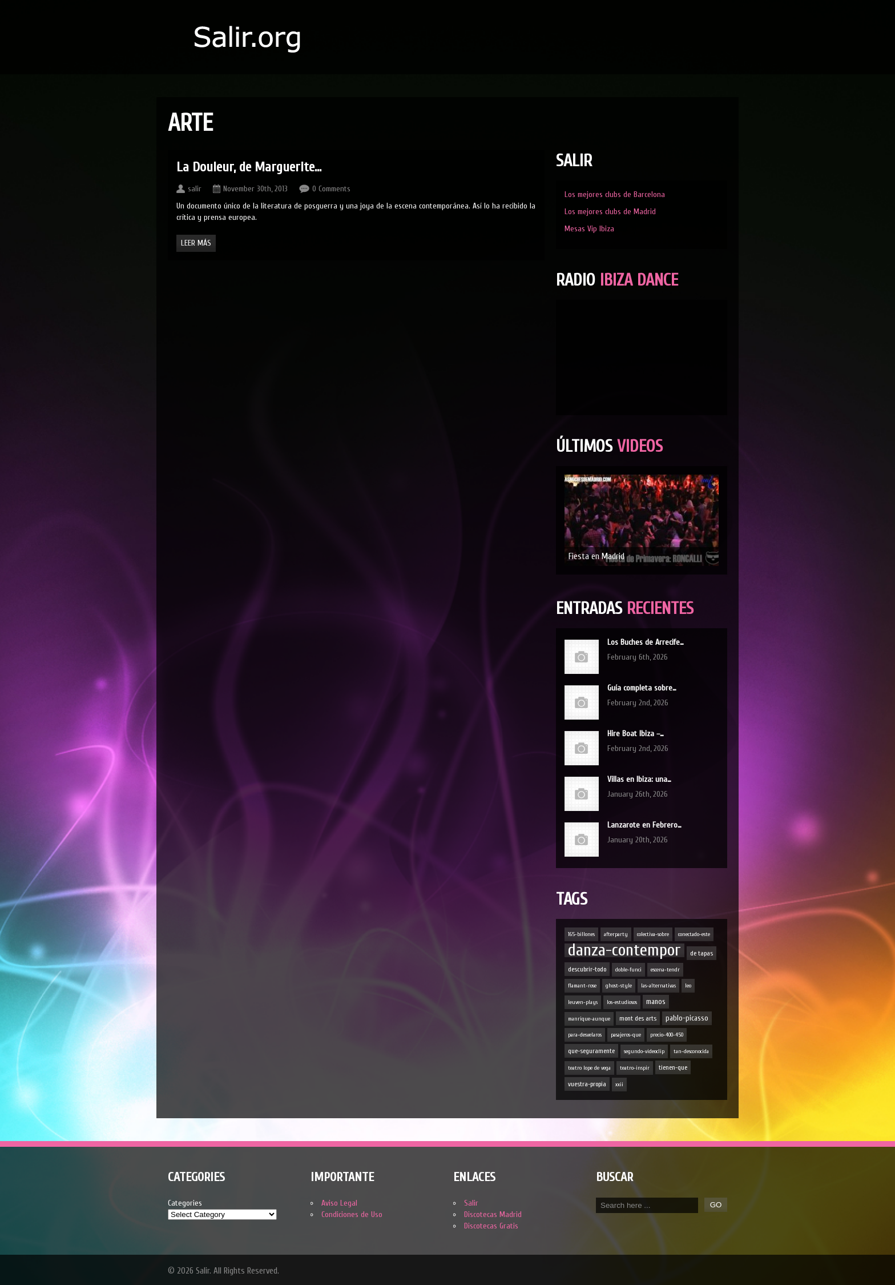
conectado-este (694, 934)
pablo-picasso (687, 1018)
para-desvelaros (585, 1034)
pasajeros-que (626, 1034)
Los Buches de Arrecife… (645, 642)
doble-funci (628, 969)
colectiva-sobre (653, 934)
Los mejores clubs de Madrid (610, 211)
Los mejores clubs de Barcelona (615, 194)
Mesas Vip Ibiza (589, 229)
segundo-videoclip (644, 1051)
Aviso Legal (339, 1203)
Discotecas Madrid (493, 1214)
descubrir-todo (587, 969)
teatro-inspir (635, 1068)
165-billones (581, 934)
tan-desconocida (691, 1051)
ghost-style (619, 985)
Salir (471, 1203)
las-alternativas (658, 985)
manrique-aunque (589, 1018)
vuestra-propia (587, 1084)
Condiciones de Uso (351, 1214)
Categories (185, 1203)
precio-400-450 (666, 1034)
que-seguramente (591, 1051)
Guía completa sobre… (641, 688)
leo (688, 985)
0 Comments (331, 189)
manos (656, 1001)
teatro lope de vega (589, 1068)
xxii (619, 1084)
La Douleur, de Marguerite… (248, 167)
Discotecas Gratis (491, 1226)
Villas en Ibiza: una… (639, 779)
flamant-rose (582, 985)
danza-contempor (624, 950)
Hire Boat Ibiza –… (635, 733)
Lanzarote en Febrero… (644, 825)
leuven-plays (583, 1002)
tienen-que (673, 1067)
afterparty (616, 934)
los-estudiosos (622, 1002)
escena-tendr (665, 969)
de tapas (701, 953)
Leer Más (196, 243)
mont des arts (637, 1018)
